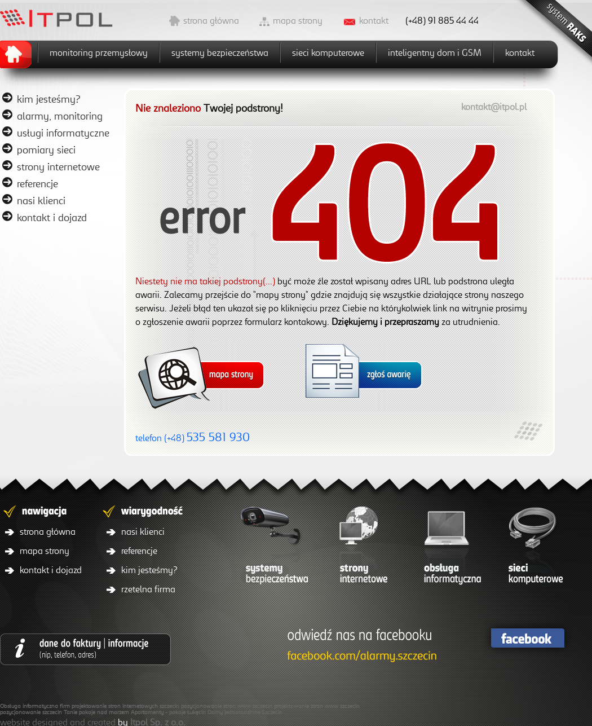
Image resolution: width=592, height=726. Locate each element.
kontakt (373, 20)
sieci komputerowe (328, 52)
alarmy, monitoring (60, 115)
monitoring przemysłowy (99, 52)
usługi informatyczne (63, 132)
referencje (37, 183)
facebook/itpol (359, 647)
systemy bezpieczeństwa (219, 52)
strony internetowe (58, 166)
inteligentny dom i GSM (434, 52)
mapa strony (297, 20)
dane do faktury (85, 649)
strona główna (211, 20)
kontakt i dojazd (52, 217)
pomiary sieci (46, 149)
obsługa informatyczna (448, 548)
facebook (527, 638)
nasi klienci (41, 200)
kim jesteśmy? (49, 99)
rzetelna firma (148, 589)
